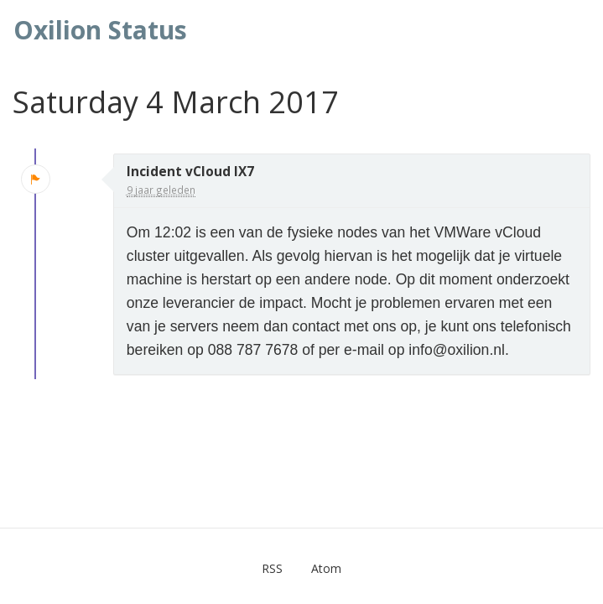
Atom (326, 568)
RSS (272, 568)
